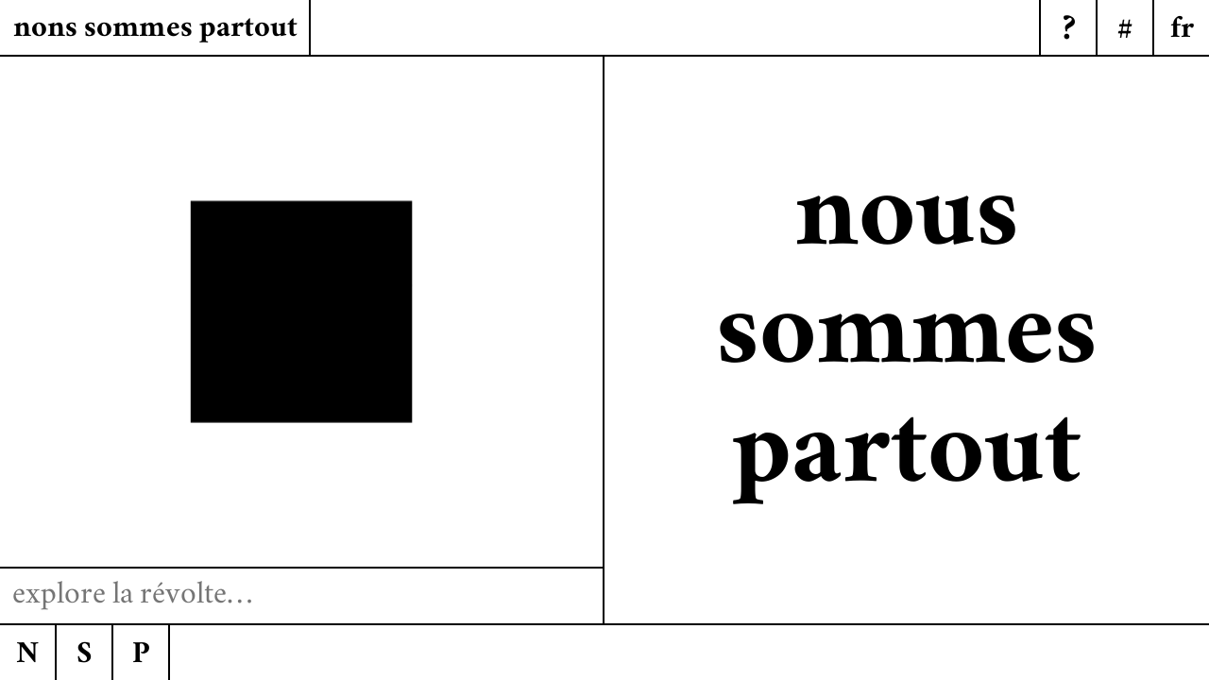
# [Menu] (1124, 31)
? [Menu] (1069, 31)
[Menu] (1180, 28)
